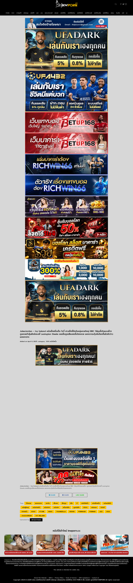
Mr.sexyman (36, 520)
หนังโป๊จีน (63, 13)
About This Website (40, 578)
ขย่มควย (94, 507)
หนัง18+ (56, 507)
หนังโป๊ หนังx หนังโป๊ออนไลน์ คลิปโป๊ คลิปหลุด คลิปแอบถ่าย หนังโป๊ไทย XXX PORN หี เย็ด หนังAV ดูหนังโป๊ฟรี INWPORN (66, 580)
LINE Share (80, 495)
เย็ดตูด (64, 503)
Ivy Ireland (40, 516)
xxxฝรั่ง (24, 511)
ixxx (108, 511)
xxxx (33, 511)
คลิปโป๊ (32, 13)
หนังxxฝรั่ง (36, 507)
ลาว (42, 13)
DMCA (51, 578)
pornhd (92, 511)
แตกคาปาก (38, 503)
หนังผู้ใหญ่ (25, 507)
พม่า (37, 13)
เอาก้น (48, 503)
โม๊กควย (28, 503)
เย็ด (71, 503)
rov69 (72, 511)
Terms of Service (71, 578)
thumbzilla (61, 511)
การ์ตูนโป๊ (18, 13)
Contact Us (95, 578)
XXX (12, 13)
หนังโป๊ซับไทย (71, 13)
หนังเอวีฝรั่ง (107, 503)
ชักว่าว (85, 507)
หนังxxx (47, 507)
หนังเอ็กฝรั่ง (96, 503)
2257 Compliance (84, 578)
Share (52, 495)
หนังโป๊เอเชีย (97, 13)
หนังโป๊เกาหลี (88, 13)
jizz (100, 511)
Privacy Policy (59, 578)
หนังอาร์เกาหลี (48, 13)
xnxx (50, 511)
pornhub (81, 511)
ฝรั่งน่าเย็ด (66, 507)
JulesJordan (27, 516)
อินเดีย (118, 13)
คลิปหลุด (26, 13)
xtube (41, 511)
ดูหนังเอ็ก (76, 507)
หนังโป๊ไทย (106, 13)
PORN (7, 13)
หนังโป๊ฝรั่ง (80, 13)
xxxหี (103, 507)
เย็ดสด (56, 503)
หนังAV (56, 13)
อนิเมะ (112, 13)
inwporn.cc (7, 560)
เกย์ (123, 13)
